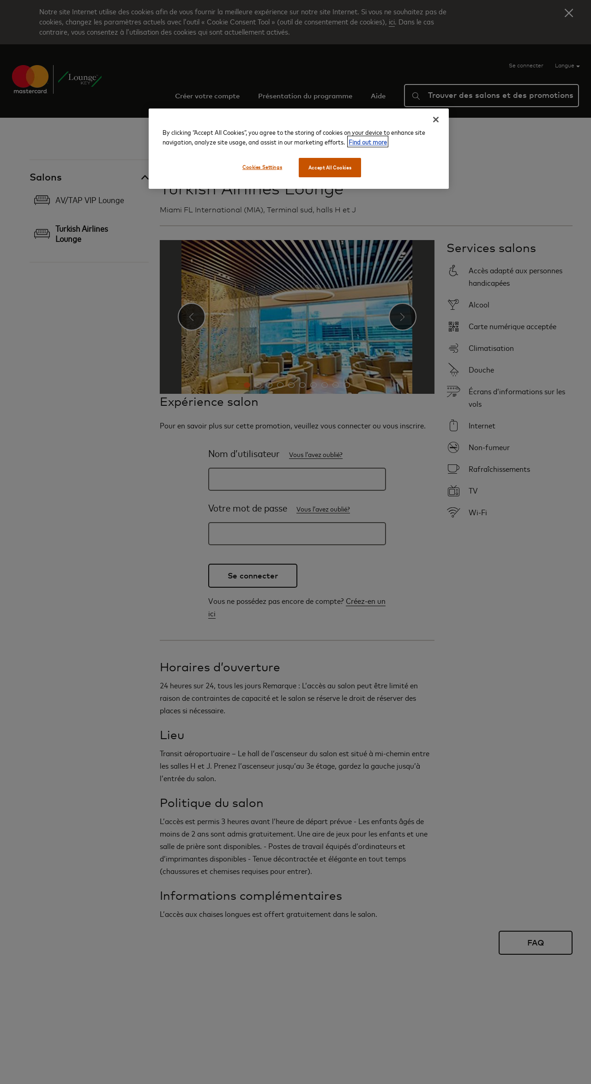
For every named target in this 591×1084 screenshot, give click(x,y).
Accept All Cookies (329, 167)
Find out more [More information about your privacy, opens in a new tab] (368, 141)
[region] (299, 148)
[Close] (436, 119)
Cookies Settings (262, 166)
